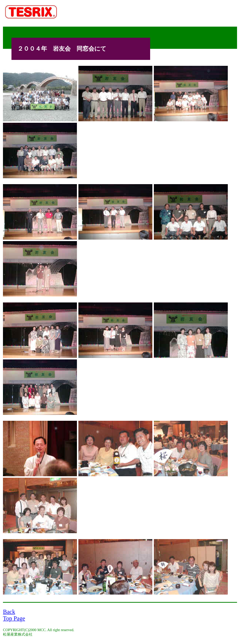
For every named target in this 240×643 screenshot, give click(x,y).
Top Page (14, 618)
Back (9, 612)
